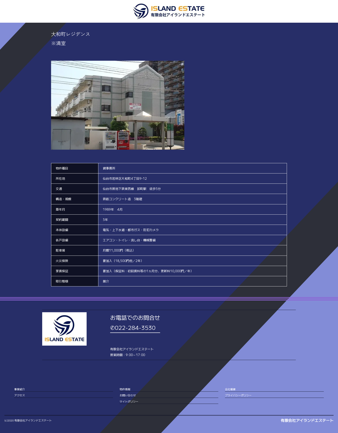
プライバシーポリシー (238, 395)
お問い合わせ (128, 395)
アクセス (19, 395)
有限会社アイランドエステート (307, 420)
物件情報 (125, 389)
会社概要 (230, 389)
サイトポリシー (129, 401)
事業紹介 (19, 389)
